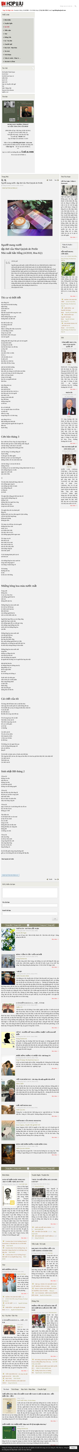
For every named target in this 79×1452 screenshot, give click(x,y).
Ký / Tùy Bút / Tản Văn (9, 1315)
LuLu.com (29, 142)
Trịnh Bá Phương (47, 1372)
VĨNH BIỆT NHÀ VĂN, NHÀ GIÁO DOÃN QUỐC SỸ (69, 344)
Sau (56, 180)
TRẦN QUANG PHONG (23, 1148)
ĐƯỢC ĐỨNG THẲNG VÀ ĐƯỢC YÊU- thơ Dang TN (33, 1055)
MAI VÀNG (9, 1378)
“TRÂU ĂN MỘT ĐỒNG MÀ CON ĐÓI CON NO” (44, 1181)
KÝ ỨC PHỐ (9, 1303)
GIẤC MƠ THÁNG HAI (24, 1105)
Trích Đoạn (15, 1389)
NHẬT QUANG (20, 1110)
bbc (3, 86)
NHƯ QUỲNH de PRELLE (9, 188)
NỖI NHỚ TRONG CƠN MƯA (67, 253)
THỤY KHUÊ (9, 1245)
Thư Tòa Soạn (65, 177)
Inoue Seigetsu (20, 1125)
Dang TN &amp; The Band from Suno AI (27, 1060)
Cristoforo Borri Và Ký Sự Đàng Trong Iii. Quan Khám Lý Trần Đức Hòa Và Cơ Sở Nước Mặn (14, 1243)
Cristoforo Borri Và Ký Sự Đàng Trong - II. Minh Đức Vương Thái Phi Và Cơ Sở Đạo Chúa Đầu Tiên (14, 1250)
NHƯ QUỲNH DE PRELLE (10, 875)
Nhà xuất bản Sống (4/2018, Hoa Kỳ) (21, 252)
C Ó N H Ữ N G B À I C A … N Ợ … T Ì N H (30, 1003)
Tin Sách (6, 1389)
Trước (50, 180)
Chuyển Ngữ (42, 1389)
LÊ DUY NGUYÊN (9, 1299)
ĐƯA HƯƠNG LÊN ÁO (9, 1269)
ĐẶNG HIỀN (19, 1083)
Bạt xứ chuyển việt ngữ (9, 84)
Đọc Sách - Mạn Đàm (28, 1389)
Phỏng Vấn (35, 1301)
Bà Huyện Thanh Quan (8, 72)
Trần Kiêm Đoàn (53, 1312)
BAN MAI (5, 74)
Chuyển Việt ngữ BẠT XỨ (32, 1125)
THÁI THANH (16, 1378)
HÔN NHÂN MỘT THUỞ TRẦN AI (44, 1236)
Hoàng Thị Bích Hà (21, 958)
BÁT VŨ (4, 80)
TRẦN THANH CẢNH (22, 976)
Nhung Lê (51, 1290)
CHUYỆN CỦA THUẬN (41, 1231)
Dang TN (66, 321)
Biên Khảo (5, 1175)
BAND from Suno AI (8, 76)
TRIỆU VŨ (19, 1007)
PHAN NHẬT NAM (46, 1368)
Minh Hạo (50, 1253)
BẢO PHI (5, 78)
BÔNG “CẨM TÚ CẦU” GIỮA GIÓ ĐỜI (29, 954)
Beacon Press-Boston (8, 90)
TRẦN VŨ (38, 1368)
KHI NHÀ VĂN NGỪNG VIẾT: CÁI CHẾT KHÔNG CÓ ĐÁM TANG (43, 1250)
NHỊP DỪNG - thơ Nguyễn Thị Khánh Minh (67, 310)
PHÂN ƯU (69, 392)
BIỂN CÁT (5, 92)
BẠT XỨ (4, 82)
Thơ (3, 1265)
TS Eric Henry (32, 1400)
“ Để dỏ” (19, 971)
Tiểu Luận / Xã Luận (38, 1244)
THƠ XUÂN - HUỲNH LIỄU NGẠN (27, 928)
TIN (62, 338)
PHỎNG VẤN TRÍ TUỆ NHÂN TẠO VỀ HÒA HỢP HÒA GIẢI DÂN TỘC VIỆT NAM (44, 1308)
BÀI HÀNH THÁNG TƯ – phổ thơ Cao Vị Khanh (69, 325)
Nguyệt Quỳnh (38, 1372)
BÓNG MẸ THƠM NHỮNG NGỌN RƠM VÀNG (31, 1144)
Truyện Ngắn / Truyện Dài (40, 1175)
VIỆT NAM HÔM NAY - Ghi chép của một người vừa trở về (35, 1079)
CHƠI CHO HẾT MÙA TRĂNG (43, 1227)
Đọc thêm (54, 939)
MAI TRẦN (38, 1364)
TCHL (69, 364)
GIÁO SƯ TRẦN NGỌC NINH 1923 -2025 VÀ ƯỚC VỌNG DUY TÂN (13, 1181)
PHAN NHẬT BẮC (39, 1229)
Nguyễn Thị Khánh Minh (17, 1309)
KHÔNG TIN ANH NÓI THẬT (13, 1296)
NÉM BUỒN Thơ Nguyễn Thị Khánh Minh (67, 317)
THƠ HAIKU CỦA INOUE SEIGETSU (28, 1120)
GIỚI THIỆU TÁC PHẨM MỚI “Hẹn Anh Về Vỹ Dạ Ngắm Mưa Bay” (24, 1424)
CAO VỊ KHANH (70, 327)
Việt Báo (69, 467)
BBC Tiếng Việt (6, 88)
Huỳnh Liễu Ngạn (21, 933)
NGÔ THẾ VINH (23, 1184)
